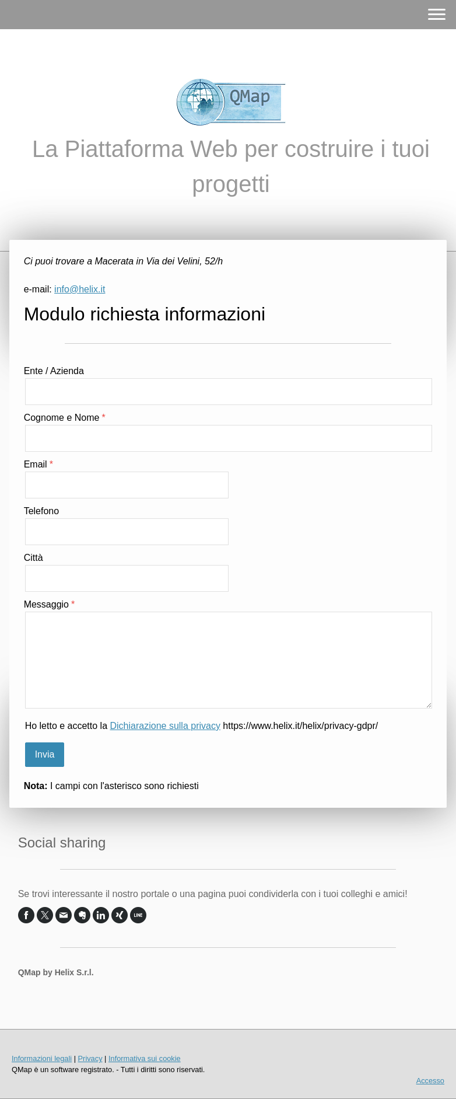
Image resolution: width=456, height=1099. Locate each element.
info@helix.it (79, 289)
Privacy (90, 1058)
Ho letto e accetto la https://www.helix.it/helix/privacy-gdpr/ (201, 726)
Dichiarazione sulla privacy (165, 726)
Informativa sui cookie (144, 1058)
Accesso (430, 1080)
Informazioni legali (42, 1058)
